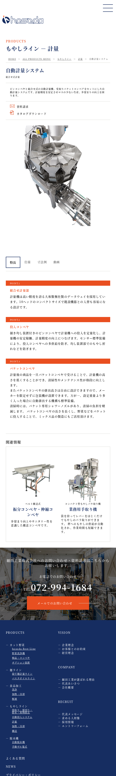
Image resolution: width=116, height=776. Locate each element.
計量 (80, 59)
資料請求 (23, 106)
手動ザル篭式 (19, 746)
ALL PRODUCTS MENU (37, 59)
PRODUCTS (15, 632)
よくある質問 (15, 758)
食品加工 (16, 686)
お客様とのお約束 (74, 649)
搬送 (14, 731)
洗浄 (14, 689)
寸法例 (42, 262)
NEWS (11, 766)
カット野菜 (17, 645)
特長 (13, 262)
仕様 (27, 262)
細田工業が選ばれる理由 (78, 679)
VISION (64, 632)
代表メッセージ (72, 714)
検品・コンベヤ (21, 657)
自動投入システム (22, 717)
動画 (56, 262)
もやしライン (64, 59)
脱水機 (14, 738)
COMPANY (66, 667)
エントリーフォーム (75, 726)
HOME (12, 59)
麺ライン (16, 670)
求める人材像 (71, 718)
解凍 (14, 698)
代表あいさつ (71, 683)
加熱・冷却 (18, 694)
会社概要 (68, 687)
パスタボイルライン (23, 678)
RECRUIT (65, 702)
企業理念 (68, 645)
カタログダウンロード (32, 114)
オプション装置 (21, 662)
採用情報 (68, 722)
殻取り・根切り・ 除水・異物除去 (22, 711)
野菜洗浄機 (18, 653)
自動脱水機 (18, 742)
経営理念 (68, 653)
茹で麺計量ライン (22, 673)
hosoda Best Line (24, 648)
